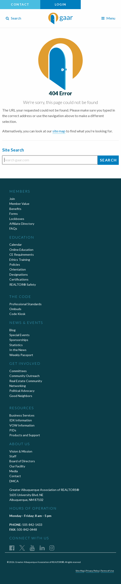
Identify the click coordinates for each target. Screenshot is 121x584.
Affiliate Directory (21, 223)
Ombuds (15, 309)
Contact (20, 4)
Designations (18, 274)
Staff (12, 456)
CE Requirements (21, 254)
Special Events (19, 335)
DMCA (14, 481)
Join (12, 199)
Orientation (17, 269)
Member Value (19, 203)
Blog (12, 330)
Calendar (15, 244)
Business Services (21, 415)
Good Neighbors (20, 396)
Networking (17, 386)
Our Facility (17, 466)
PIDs (12, 430)
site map (58, 131)
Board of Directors (22, 461)
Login (60, 4)
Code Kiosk (17, 314)
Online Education (21, 249)
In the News (17, 350)
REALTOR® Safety (22, 284)
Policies (14, 264)
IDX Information (20, 420)
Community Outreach (24, 376)
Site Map (80, 570)
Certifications (18, 279)
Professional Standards (25, 304)
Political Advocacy (21, 391)
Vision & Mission (20, 451)
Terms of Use (107, 570)
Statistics (16, 345)
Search (13, 18)
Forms (13, 213)
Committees (18, 371)
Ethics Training (19, 259)
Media (13, 471)
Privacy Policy (92, 570)
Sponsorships (18, 340)
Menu (108, 18)
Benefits (15, 209)
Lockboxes (16, 219)
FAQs (13, 228)
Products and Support (24, 435)
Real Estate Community (25, 381)
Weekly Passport (21, 355)
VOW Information (21, 425)
